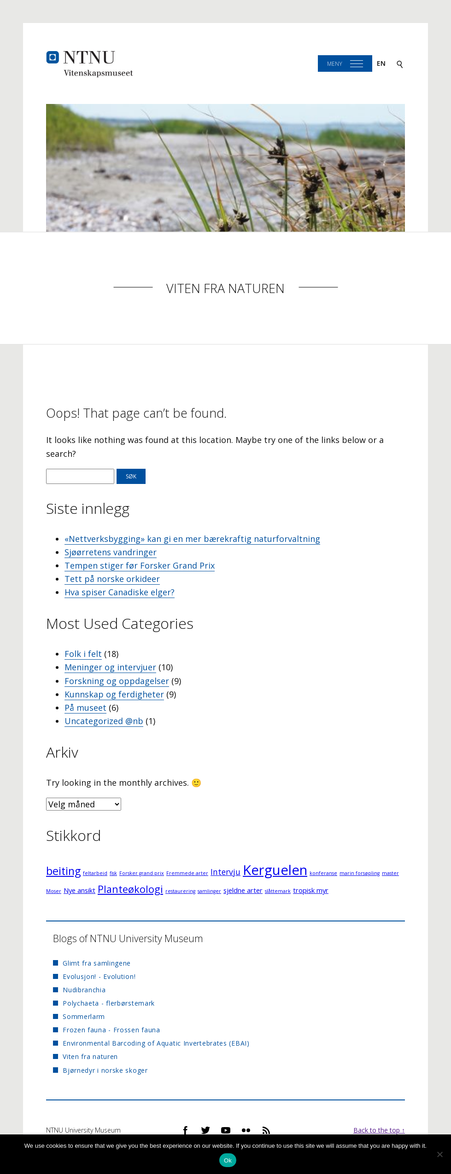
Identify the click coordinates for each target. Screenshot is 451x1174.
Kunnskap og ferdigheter (114, 694)
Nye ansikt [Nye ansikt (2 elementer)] (79, 890)
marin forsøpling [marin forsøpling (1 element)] (360, 873)
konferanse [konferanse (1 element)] (323, 873)
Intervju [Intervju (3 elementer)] (225, 871)
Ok (228, 1160)
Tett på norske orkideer (112, 578)
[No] (439, 1154)
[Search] (400, 63)
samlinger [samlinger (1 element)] (209, 891)
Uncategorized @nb (103, 720)
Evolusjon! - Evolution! (99, 976)
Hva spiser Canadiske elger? (119, 592)
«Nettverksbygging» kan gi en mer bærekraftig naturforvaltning (192, 538)
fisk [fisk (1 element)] (113, 873)
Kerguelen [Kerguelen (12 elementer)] (275, 870)
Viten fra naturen (225, 288)
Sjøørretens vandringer (110, 552)
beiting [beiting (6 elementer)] (63, 870)
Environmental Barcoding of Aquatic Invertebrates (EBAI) (156, 1043)
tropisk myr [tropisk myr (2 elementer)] (310, 890)
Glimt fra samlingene (97, 963)
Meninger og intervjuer (110, 667)
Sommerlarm (84, 1016)
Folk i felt (83, 653)
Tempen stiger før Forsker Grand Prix (139, 565)
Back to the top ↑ (379, 1130)
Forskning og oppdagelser (116, 680)
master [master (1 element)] (390, 873)
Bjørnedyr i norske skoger (105, 1070)
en (381, 63)
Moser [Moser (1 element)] (53, 891)
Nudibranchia (84, 989)
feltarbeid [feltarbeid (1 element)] (95, 873)
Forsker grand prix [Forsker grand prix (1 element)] (141, 873)
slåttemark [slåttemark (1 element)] (278, 891)
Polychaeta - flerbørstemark (109, 1003)
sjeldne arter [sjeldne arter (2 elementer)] (243, 890)
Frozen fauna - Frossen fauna (111, 1029)
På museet (85, 707)
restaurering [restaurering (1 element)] (180, 891)
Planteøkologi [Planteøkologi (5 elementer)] (130, 889)
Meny (334, 64)
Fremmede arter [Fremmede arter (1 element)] (187, 873)
